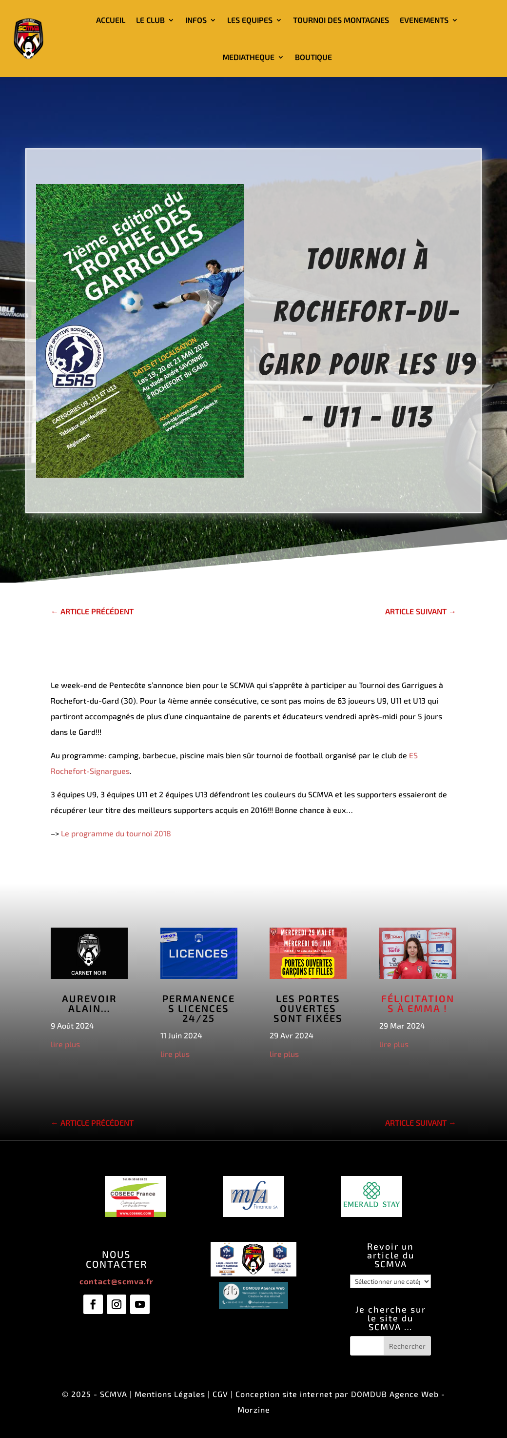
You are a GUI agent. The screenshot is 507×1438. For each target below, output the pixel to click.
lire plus (65, 1044)
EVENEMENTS (424, 19)
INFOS (196, 19)
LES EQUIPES (250, 19)
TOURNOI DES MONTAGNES (341, 19)
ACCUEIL (110, 19)
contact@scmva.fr (116, 1281)
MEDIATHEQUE (248, 56)
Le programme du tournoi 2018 (116, 833)
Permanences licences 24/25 (198, 1008)
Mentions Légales (170, 1393)
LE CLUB (150, 19)
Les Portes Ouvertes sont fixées (308, 1008)
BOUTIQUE (313, 56)
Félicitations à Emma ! (417, 1003)
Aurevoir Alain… (89, 1003)
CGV (220, 1393)
